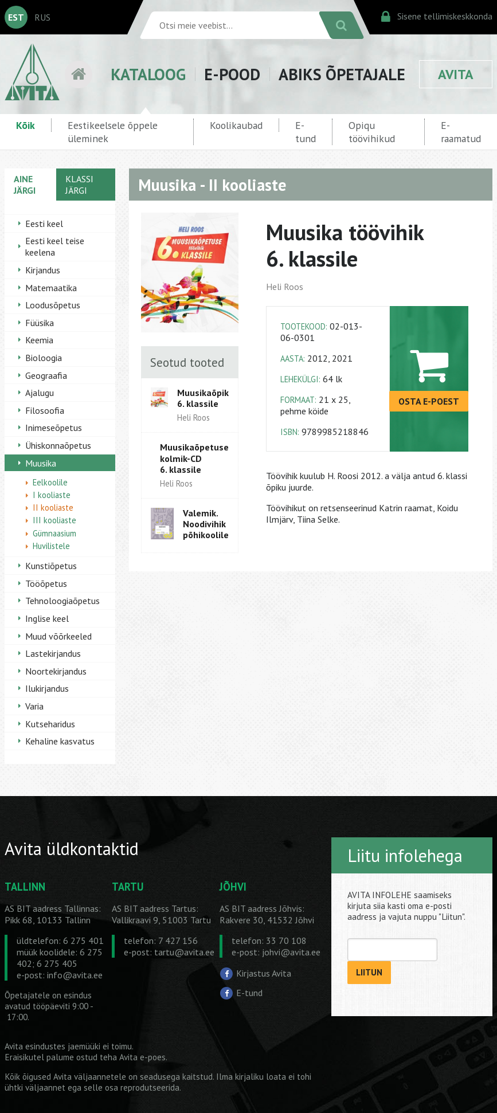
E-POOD (232, 74)
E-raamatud (461, 132)
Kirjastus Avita (263, 973)
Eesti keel (44, 223)
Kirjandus (42, 270)
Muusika (40, 463)
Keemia (39, 340)
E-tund (305, 132)
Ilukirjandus (47, 688)
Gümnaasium (54, 533)
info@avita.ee (75, 975)
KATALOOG (148, 74)
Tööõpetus (46, 583)
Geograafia (46, 375)
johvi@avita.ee (291, 952)
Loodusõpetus (52, 305)
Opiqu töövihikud (372, 132)
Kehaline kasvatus (60, 741)
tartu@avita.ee (184, 952)
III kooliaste (54, 520)
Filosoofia (44, 410)
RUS (42, 17)
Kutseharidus (50, 724)
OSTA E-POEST (428, 401)
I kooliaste (52, 494)
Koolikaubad (236, 125)
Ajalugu (39, 392)
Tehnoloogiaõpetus (62, 600)
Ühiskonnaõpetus (58, 445)
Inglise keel (47, 618)
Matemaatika (51, 287)
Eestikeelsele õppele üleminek (113, 132)
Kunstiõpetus (51, 565)
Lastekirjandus (53, 653)
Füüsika (39, 322)
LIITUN (369, 972)
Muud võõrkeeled (58, 636)
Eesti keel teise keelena (54, 246)
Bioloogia (43, 357)
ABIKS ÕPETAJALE (342, 74)
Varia (34, 706)
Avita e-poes (142, 1057)
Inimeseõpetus (53, 427)
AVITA (455, 74)
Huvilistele (51, 545)
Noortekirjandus (56, 671)
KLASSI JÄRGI (79, 184)
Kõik (25, 125)
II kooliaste (53, 507)
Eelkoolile (50, 482)
